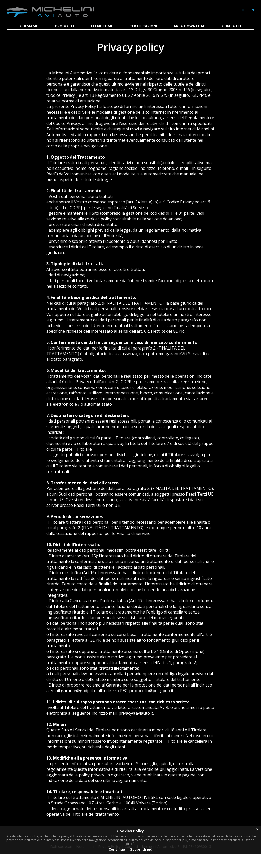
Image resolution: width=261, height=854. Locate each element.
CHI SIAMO (29, 25)
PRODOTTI (64, 25)
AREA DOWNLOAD (190, 25)
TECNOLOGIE (101, 25)
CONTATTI (231, 25)
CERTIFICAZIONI (143, 25)
